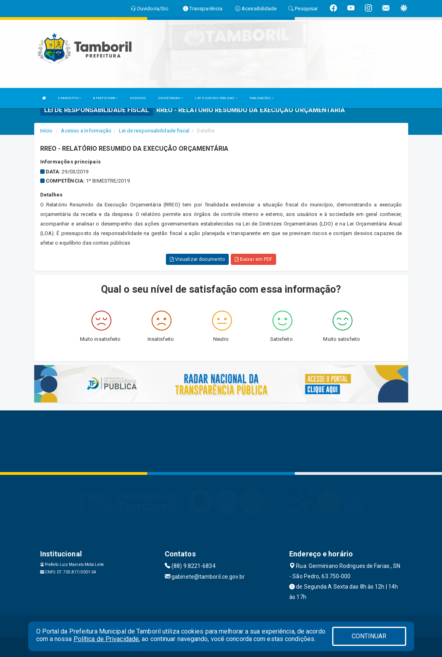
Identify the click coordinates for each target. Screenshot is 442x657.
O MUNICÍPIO (69, 98)
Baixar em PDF (254, 259)
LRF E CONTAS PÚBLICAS (216, 98)
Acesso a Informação (86, 131)
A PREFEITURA (105, 98)
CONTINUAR (369, 636)
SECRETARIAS (170, 98)
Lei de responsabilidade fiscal (154, 131)
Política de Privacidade (106, 639)
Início (46, 131)
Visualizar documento (197, 259)
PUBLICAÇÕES (261, 98)
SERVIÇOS (138, 98)
